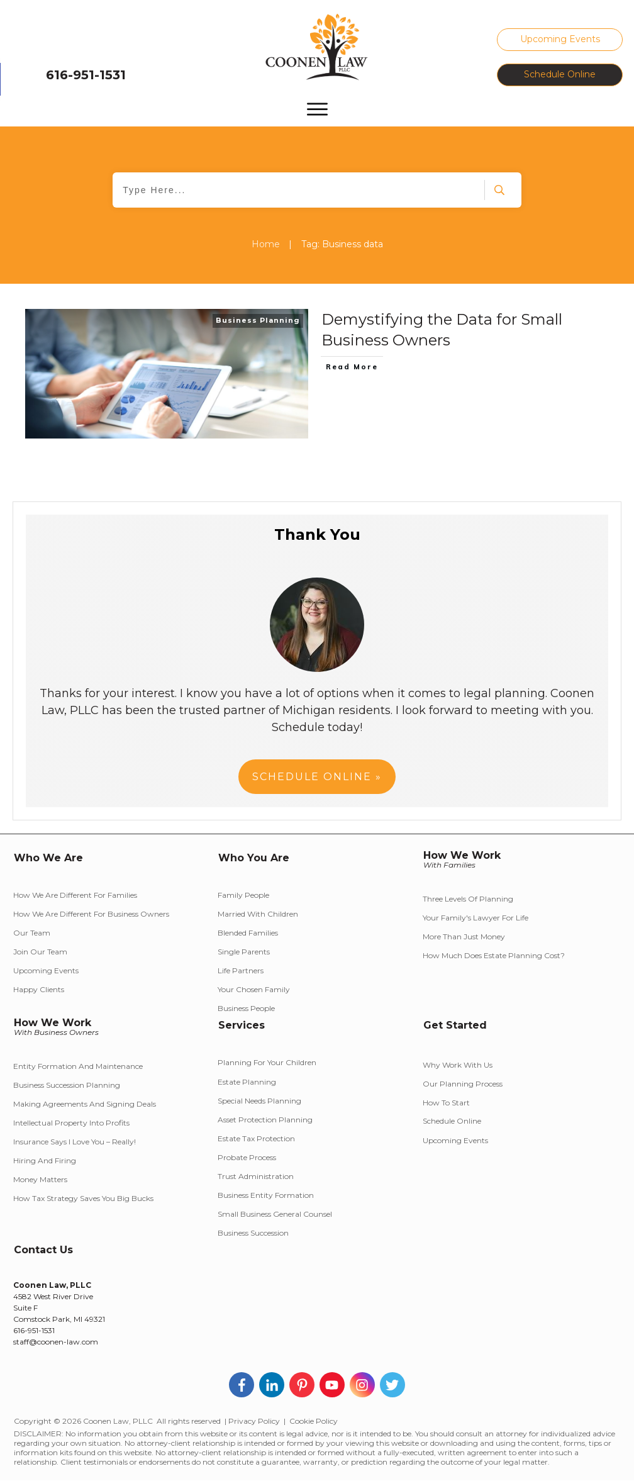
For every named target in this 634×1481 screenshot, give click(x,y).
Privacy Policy (254, 1421)
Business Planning (258, 320)
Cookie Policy (313, 1421)
